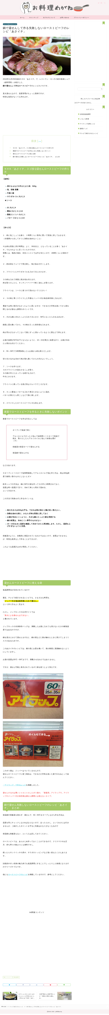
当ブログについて (49, 17)
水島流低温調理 (85, 115)
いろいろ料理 (84, 120)
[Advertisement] (37, 117)
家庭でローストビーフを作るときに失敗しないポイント (32, 152)
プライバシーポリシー (81, 17)
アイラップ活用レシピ (87, 125)
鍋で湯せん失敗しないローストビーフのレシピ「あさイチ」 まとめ (36, 158)
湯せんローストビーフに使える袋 (24, 155)
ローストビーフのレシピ (18, 875)
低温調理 (17, 978)
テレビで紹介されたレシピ (10, 25)
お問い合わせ (64, 17)
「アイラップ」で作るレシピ (14, 786)
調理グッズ (84, 129)
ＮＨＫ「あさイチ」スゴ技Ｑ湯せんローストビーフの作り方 (33, 149)
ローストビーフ (8, 978)
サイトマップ (33, 17)
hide (39, 142)
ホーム (22, 17)
